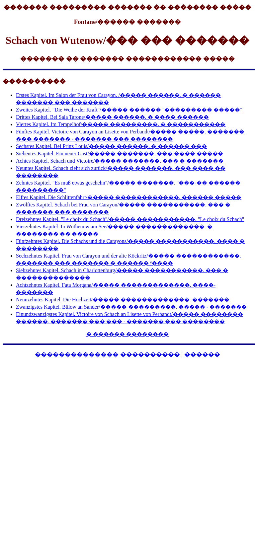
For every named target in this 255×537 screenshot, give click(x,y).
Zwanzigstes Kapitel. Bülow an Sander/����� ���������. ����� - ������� (131, 307)
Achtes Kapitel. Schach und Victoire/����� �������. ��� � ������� (119, 161)
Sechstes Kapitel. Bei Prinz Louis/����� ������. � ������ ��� (111, 146)
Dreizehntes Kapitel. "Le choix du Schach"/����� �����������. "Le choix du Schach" (130, 219)
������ (202, 354)
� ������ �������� (127, 334)
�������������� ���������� (107, 354)
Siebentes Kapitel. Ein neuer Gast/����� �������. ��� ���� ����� (119, 153)
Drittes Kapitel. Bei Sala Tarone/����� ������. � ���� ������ (112, 117)
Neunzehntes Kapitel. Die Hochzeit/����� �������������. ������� (122, 299)
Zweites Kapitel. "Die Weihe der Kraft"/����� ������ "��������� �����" (129, 110)
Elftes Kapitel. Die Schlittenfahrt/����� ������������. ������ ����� (128, 197)
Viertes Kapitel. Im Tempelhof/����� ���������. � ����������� (120, 124)
